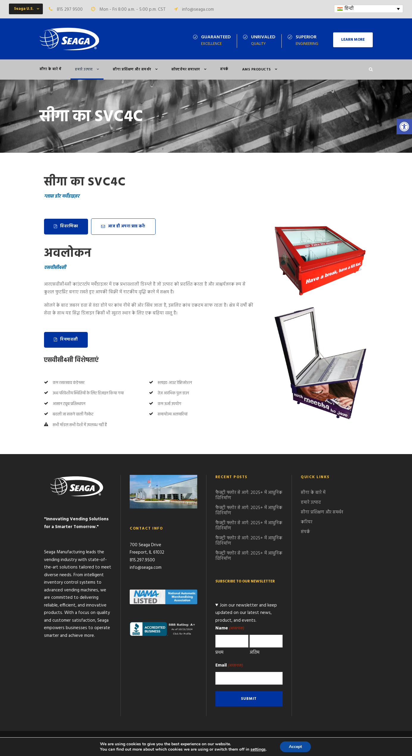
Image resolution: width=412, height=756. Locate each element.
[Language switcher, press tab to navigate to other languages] (368, 9)
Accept (295, 746)
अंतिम (254, 652)
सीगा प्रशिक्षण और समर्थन (132, 70)
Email (229, 665)
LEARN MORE (353, 40)
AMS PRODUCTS (256, 70)
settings (258, 749)
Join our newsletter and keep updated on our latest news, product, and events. (246, 613)
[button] (404, 126)
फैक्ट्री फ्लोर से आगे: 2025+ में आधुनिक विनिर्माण (248, 495)
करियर (306, 522)
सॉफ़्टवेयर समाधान (185, 70)
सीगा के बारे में (51, 69)
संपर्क (224, 69)
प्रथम (219, 652)
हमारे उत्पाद (84, 70)
